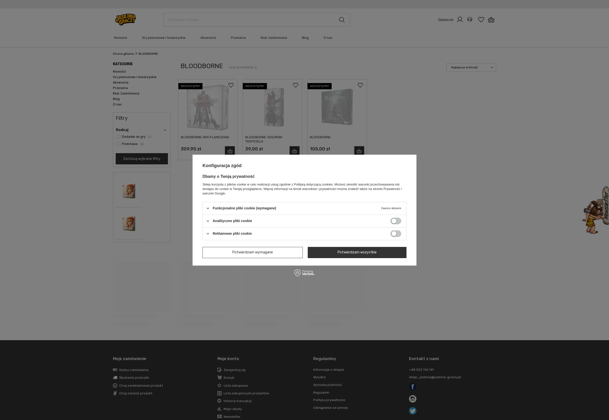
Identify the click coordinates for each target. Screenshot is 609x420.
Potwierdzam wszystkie (357, 252)
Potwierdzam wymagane (252, 252)
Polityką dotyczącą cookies (313, 184)
